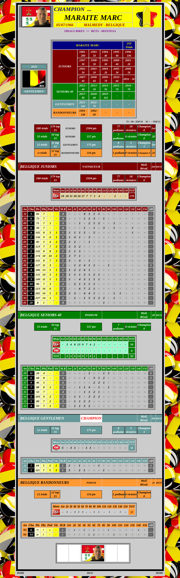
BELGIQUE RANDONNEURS (44, 483)
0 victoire (131, 152)
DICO (159, 482)
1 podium (118, 152)
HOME (20, 573)
